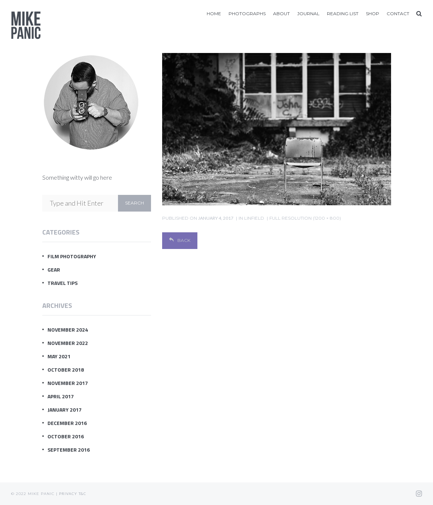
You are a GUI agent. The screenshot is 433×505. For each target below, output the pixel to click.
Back (179, 240)
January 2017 (64, 409)
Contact (398, 13)
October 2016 (65, 436)
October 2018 (65, 369)
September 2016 (68, 449)
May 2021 (58, 356)
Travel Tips (62, 283)
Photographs (247, 13)
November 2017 (67, 383)
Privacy (68, 493)
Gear (53, 269)
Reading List (342, 13)
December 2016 (67, 423)
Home (214, 13)
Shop (372, 13)
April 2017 (60, 396)
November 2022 (67, 343)
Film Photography (71, 256)
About (281, 13)
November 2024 (67, 329)
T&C (82, 493)
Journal (308, 13)
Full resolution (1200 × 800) (305, 218)
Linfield (254, 218)
